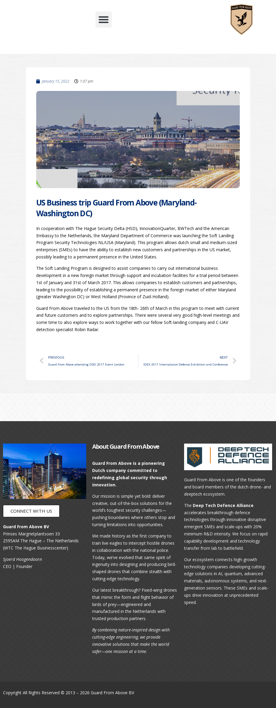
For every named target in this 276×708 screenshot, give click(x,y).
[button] (103, 19)
